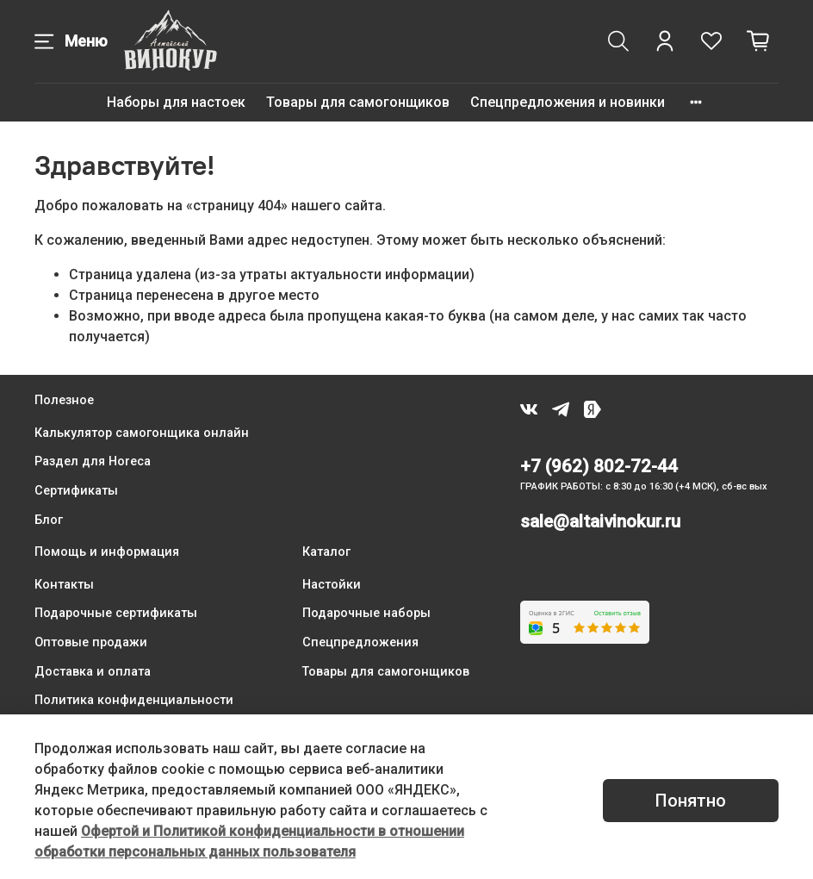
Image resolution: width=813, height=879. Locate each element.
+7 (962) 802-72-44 (599, 466)
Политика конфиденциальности (133, 700)
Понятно (690, 800)
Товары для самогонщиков (358, 102)
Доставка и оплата (92, 671)
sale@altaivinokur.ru (600, 521)
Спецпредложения (360, 642)
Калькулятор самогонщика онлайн (141, 433)
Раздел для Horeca (92, 461)
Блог (48, 520)
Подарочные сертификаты (115, 613)
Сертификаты (76, 490)
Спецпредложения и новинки (567, 102)
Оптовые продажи (90, 642)
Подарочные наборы (366, 613)
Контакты (64, 584)
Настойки (331, 584)
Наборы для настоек (176, 102)
